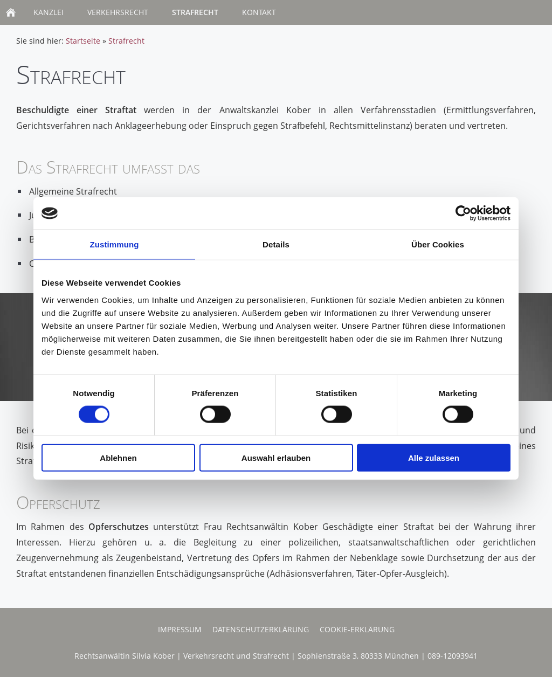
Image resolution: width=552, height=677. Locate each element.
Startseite (83, 41)
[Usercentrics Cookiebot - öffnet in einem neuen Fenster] (463, 213)
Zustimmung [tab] (114, 244)
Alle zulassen (433, 457)
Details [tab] (276, 244)
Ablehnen (118, 457)
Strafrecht (126, 41)
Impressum (180, 629)
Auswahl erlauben (276, 457)
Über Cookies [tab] (437, 244)
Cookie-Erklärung (357, 629)
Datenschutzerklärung (260, 629)
